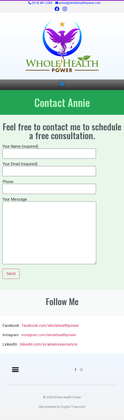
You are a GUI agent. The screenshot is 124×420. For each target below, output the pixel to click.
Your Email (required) (49, 167)
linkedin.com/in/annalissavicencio (48, 344)
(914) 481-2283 (42, 3)
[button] (62, 83)
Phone (49, 185)
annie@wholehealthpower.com (80, 3)
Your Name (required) (49, 150)
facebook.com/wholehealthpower (50, 325)
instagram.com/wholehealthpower (48, 335)
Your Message (49, 231)
